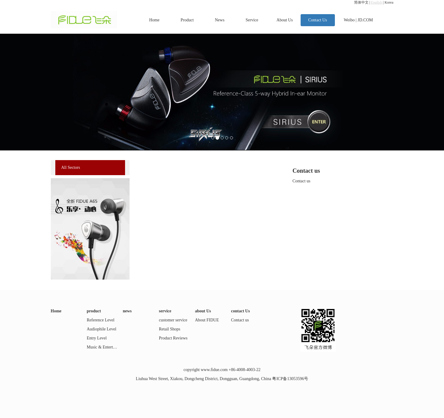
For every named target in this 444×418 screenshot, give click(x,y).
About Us (285, 20)
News (220, 20)
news (127, 311)
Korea (388, 2)
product (94, 311)
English (376, 2)
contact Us (240, 311)
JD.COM (365, 20)
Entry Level (97, 338)
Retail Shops (169, 329)
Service (252, 20)
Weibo (349, 20)
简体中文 (361, 2)
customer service (173, 320)
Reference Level (101, 320)
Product (187, 20)
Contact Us (317, 20)
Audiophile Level (101, 329)
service (165, 311)
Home (154, 20)
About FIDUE (207, 320)
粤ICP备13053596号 (290, 378)
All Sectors (70, 167)
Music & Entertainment (107, 347)
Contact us (240, 320)
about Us (203, 311)
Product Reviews (173, 338)
